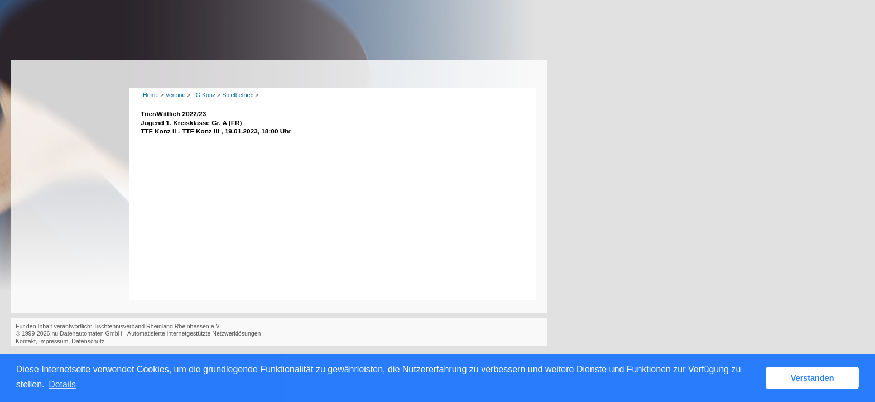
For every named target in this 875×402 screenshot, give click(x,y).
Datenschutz (87, 341)
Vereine (175, 95)
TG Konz (203, 95)
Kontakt (26, 341)
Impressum (53, 341)
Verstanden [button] (812, 378)
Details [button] (62, 384)
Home (150, 95)
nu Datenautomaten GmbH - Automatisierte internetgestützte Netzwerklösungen (156, 333)
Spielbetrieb (237, 95)
